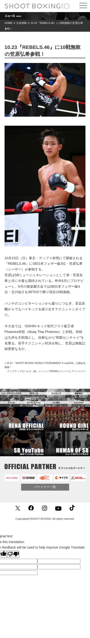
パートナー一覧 (45, 487)
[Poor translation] (13, 554)
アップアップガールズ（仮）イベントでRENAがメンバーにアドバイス (45, 371)
